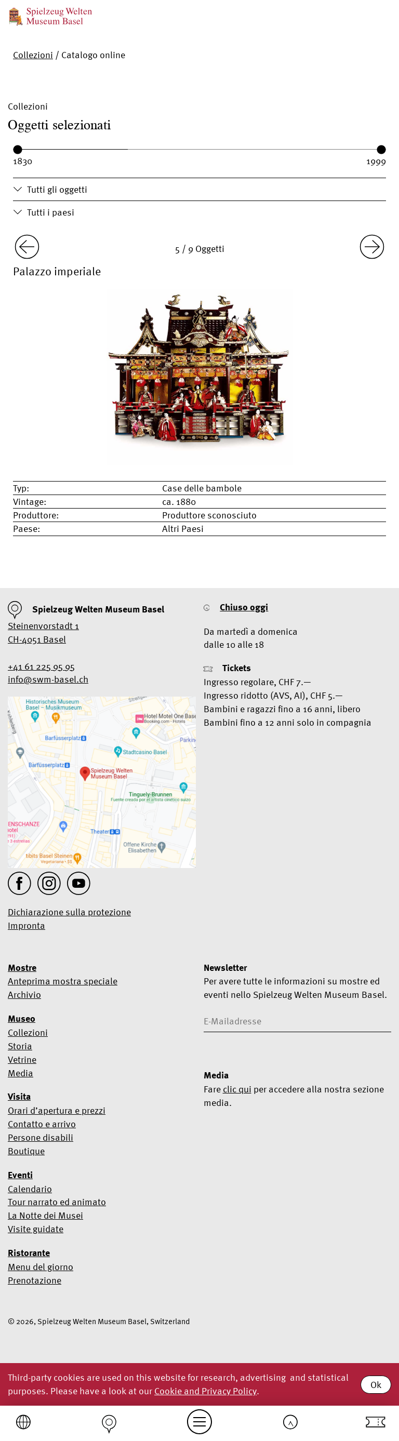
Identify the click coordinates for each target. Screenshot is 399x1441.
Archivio (24, 994)
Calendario (30, 1188)
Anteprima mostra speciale (62, 981)
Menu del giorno (40, 1266)
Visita (19, 1096)
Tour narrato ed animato (57, 1201)
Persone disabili (40, 1137)
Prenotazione (34, 1280)
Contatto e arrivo (42, 1123)
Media (20, 1073)
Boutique (26, 1150)
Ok (375, 1384)
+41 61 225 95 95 (41, 666)
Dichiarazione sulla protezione (69, 911)
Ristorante (29, 1253)
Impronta (26, 925)
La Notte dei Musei (45, 1215)
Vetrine (22, 1059)
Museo (21, 1018)
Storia (20, 1045)
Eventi (20, 1175)
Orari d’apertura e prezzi (56, 1110)
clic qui (237, 1089)
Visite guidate (35, 1228)
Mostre (22, 968)
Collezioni (33, 54)
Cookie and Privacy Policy (205, 1390)
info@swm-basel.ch (48, 679)
